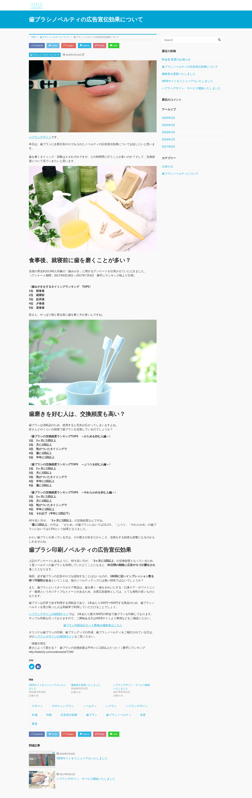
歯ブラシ (91, 715)
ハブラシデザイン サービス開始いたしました (191, 88)
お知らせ (167, 166)
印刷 (49, 715)
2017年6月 (168, 146)
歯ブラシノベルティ (118, 715)
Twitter (55, 45)
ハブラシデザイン (40, 137)
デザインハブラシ (63, 706)
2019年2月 (168, 139)
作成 (34, 715)
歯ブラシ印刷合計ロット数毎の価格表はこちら (92, 625)
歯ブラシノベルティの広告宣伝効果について (190, 66)
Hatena (90, 45)
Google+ (72, 45)
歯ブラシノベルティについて (45, 55)
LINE (122, 45)
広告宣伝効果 (69, 715)
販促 (34, 723)
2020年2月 (168, 125)
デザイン (37, 706)
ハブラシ (111, 706)
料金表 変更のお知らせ (176, 59)
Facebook (37, 45)
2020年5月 (168, 117)
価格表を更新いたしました (85, 685)
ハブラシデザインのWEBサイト (49, 614)
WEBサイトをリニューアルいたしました (187, 81)
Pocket (106, 45)
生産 (143, 715)
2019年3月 (168, 132)
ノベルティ (90, 706)
